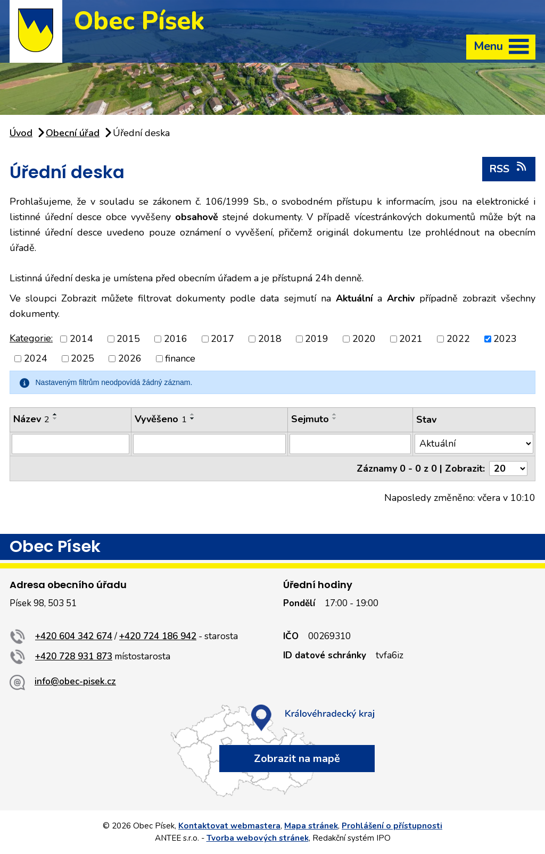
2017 (222, 338)
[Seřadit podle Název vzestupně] (55, 414)
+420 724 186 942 (157, 636)
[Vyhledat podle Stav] (474, 444)
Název (31, 419)
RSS (508, 168)
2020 (364, 338)
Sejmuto (310, 419)
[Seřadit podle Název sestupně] (55, 418)
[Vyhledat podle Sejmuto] (350, 444)
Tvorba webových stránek (258, 838)
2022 (458, 338)
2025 (82, 358)
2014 (81, 338)
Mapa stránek (311, 825)
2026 (130, 358)
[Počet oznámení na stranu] (508, 468)
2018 (270, 338)
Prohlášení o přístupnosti (392, 825)
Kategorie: (31, 338)
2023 (505, 338)
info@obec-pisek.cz (75, 681)
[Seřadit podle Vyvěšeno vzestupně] (193, 414)
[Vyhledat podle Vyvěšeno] (209, 444)
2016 (175, 338)
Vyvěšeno (161, 419)
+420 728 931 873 (73, 656)
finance (180, 358)
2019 (316, 338)
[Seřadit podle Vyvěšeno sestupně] (193, 418)
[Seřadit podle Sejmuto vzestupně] (335, 414)
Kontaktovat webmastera (229, 825)
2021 (411, 338)
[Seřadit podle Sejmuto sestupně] (335, 418)
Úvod (21, 133)
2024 (35, 358)
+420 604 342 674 (73, 636)
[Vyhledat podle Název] (70, 444)
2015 (128, 338)
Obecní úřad (73, 133)
